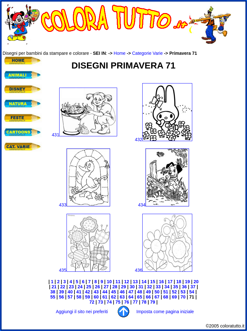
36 (183, 286)
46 (122, 291)
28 (114, 286)
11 (118, 281)
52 (174, 291)
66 (148, 296)
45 (113, 291)
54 (191, 291)
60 (96, 296)
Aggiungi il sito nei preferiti (82, 311)
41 (78, 291)
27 (106, 286)
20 (195, 281)
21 (53, 286)
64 (131, 296)
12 (126, 281)
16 (161, 281)
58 (78, 296)
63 (122, 296)
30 (132, 286)
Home (119, 53)
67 (156, 296)
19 (187, 281)
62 (113, 296)
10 (109, 281)
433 (84, 204)
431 (84, 134)
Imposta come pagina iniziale (165, 311)
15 (152, 281)
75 (117, 302)
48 (139, 291)
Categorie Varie (147, 53)
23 (71, 286)
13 (135, 281)
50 (156, 291)
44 (105, 291)
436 (163, 270)
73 (100, 302)
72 (92, 302)
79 (152, 302)
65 (139, 296)
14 (144, 281)
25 (88, 286)
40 (70, 291)
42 (87, 291)
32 (149, 286)
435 (84, 270)
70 (182, 296)
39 (61, 291)
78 (143, 302)
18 (178, 281)
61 (104, 296)
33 (157, 286)
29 (123, 286)
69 (174, 296)
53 (182, 291)
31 (141, 286)
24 (79, 286)
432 (163, 139)
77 (134, 302)
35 (175, 286)
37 (192, 286)
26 (97, 286)
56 (61, 296)
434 (163, 204)
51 (165, 291)
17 (169, 281)
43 (96, 291)
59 (87, 296)
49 (148, 291)
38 (52, 291)
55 (52, 296)
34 (166, 286)
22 (62, 286)
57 (70, 296)
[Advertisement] (22, 194)
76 (126, 302)
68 (165, 296)
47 (131, 291)
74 (108, 302)
